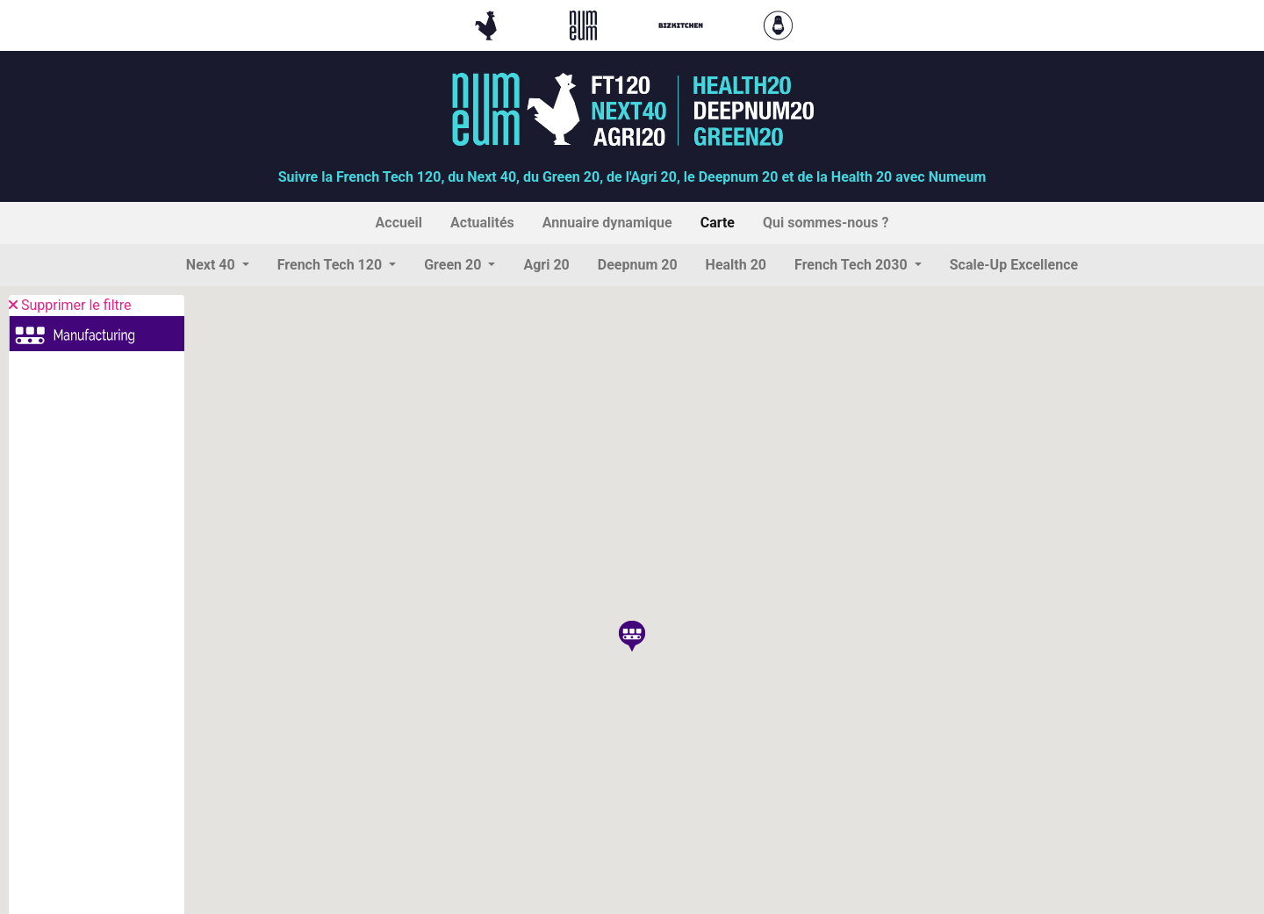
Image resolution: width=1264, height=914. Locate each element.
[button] (217, 265)
